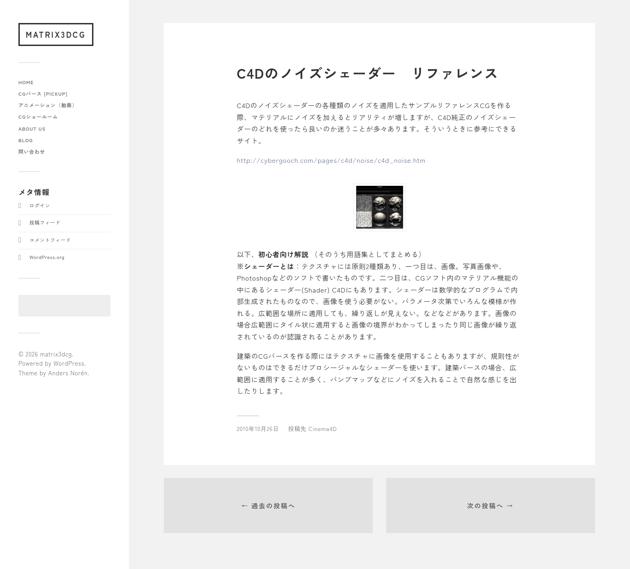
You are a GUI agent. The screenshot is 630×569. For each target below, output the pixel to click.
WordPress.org (46, 256)
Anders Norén (68, 372)
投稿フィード (44, 222)
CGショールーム (38, 116)
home (26, 82)
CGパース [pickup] (43, 93)
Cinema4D (322, 428)
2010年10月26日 (258, 428)
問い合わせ (31, 151)
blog (25, 140)
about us (32, 128)
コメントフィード (50, 239)
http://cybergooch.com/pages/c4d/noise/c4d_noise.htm (331, 160)
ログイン (39, 205)
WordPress (68, 363)
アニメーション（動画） (47, 105)
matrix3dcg (56, 34)
